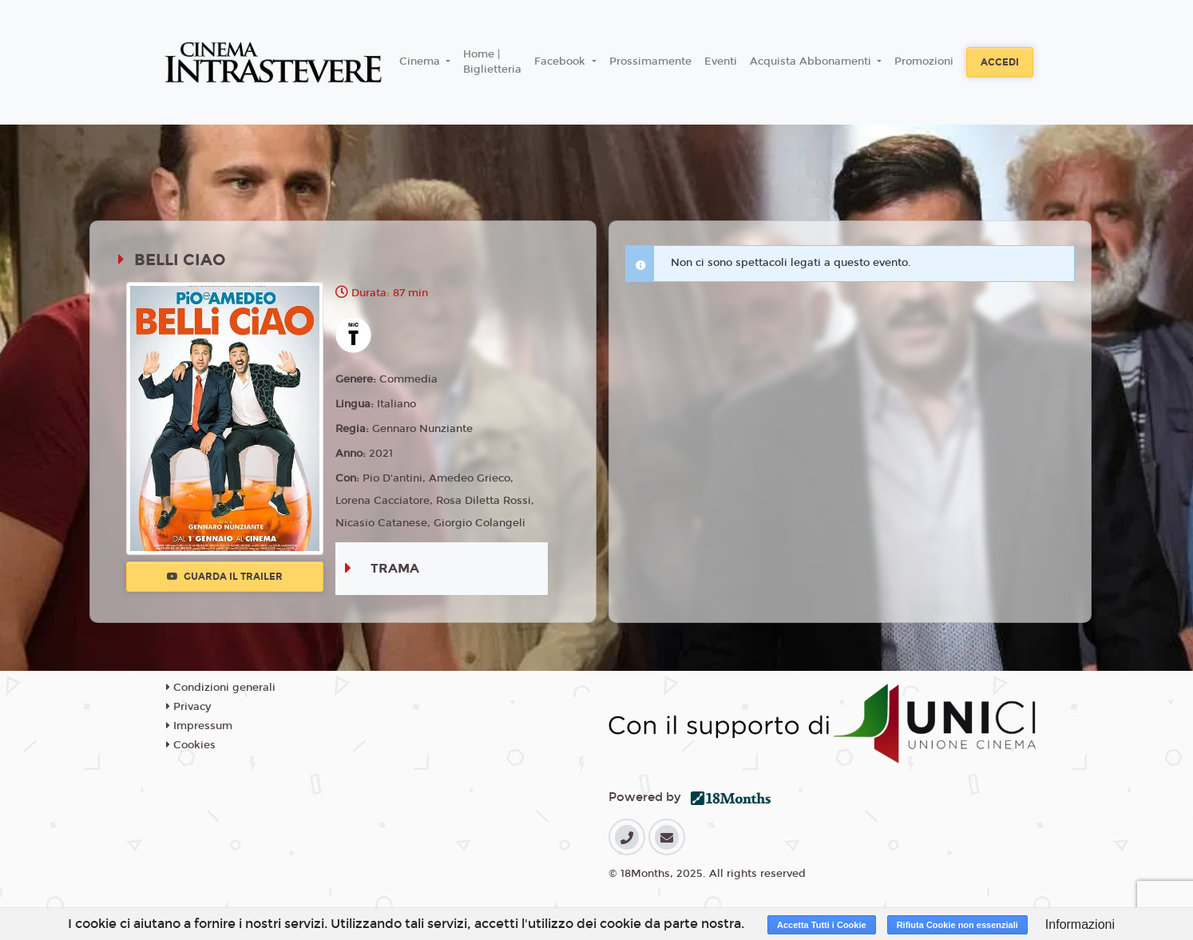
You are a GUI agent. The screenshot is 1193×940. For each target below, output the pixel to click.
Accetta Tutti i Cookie (821, 925)
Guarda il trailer (225, 576)
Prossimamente (650, 61)
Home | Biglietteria (492, 62)
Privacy (188, 706)
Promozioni (923, 61)
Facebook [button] (561, 61)
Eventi (720, 61)
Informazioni (1080, 924)
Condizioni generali (220, 687)
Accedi (1000, 62)
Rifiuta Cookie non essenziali (957, 925)
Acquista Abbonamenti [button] (812, 61)
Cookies (191, 745)
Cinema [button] (421, 61)
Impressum (199, 726)
